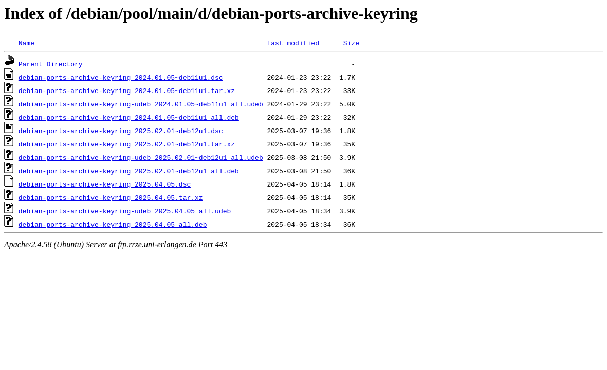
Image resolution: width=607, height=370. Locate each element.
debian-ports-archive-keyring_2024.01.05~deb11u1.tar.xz (127, 90)
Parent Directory (51, 63)
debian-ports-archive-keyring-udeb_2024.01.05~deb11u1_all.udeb (141, 103)
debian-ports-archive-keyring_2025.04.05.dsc (105, 184)
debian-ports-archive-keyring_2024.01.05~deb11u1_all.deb (129, 117)
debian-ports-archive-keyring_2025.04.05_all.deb (113, 224)
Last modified (293, 42)
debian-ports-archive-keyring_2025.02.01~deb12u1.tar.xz (127, 144)
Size (351, 42)
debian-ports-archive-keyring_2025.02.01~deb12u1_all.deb (129, 170)
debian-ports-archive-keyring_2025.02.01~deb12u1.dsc (121, 130)
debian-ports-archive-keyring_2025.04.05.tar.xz (111, 197)
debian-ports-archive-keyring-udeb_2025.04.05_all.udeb (125, 210)
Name (26, 42)
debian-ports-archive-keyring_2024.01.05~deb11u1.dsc (121, 77)
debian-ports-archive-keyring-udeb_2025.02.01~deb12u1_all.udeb (141, 157)
